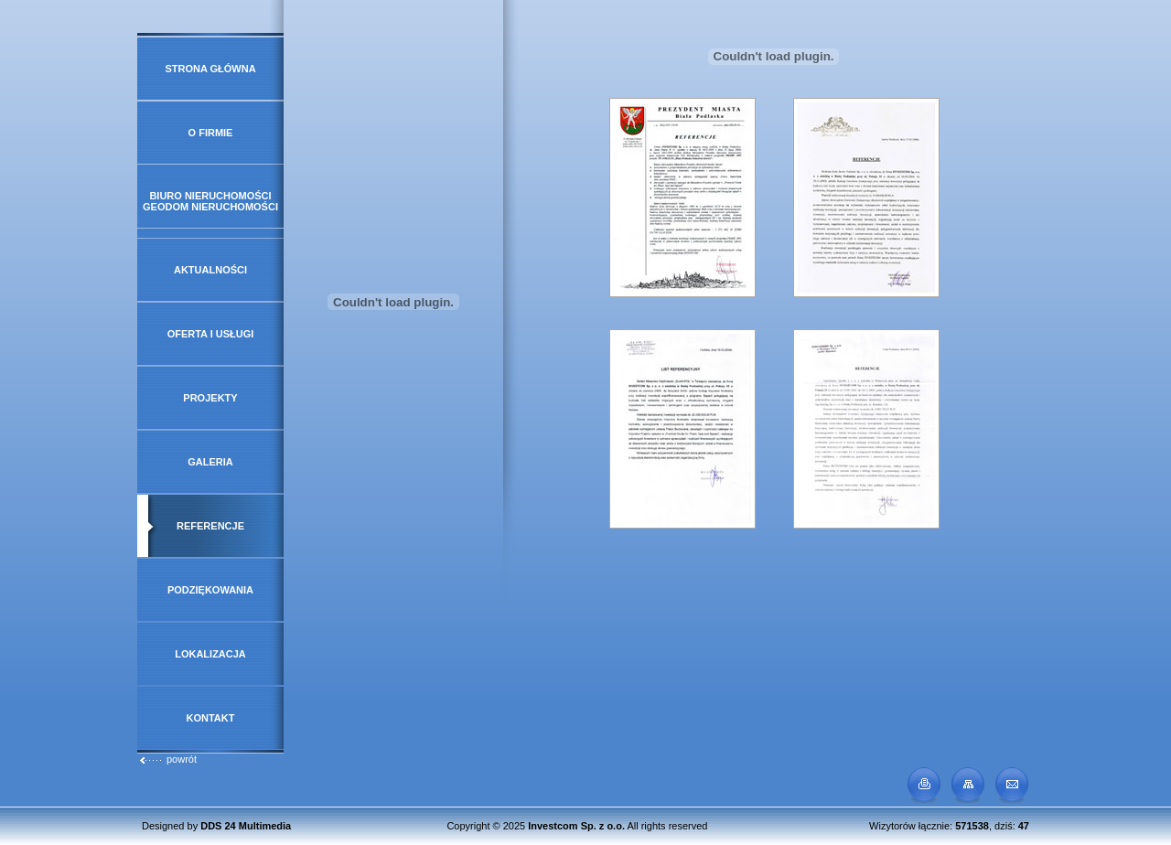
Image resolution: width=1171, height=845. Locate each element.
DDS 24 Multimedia (245, 825)
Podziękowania (210, 589)
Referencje (210, 525)
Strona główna (210, 68)
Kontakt (211, 717)
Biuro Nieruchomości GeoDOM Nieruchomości (210, 201)
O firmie (210, 132)
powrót (167, 759)
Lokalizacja (210, 653)
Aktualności (210, 269)
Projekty (210, 397)
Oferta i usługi (210, 333)
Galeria (210, 461)
